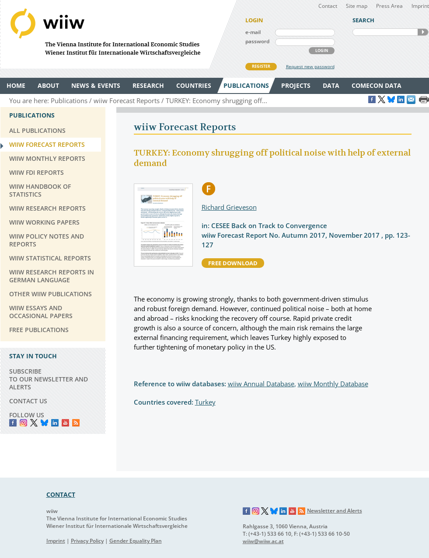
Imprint (420, 6)
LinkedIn (55, 422)
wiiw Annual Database (261, 383)
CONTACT (60, 494)
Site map (356, 6)
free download (233, 263)
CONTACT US (28, 401)
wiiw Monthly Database (333, 383)
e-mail (253, 32)
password (257, 41)
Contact (327, 6)
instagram (23, 422)
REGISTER (261, 66)
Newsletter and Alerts (334, 510)
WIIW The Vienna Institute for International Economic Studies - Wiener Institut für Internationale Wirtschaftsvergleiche (118, 34)
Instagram (256, 511)
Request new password (310, 66)
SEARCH (423, 32)
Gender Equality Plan (135, 540)
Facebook (13, 422)
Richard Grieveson (229, 207)
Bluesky (44, 422)
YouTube (65, 422)
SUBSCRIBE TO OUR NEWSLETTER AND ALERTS (48, 379)
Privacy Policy (87, 540)
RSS (76, 422)
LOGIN (321, 50)
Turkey (205, 402)
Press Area (389, 6)
